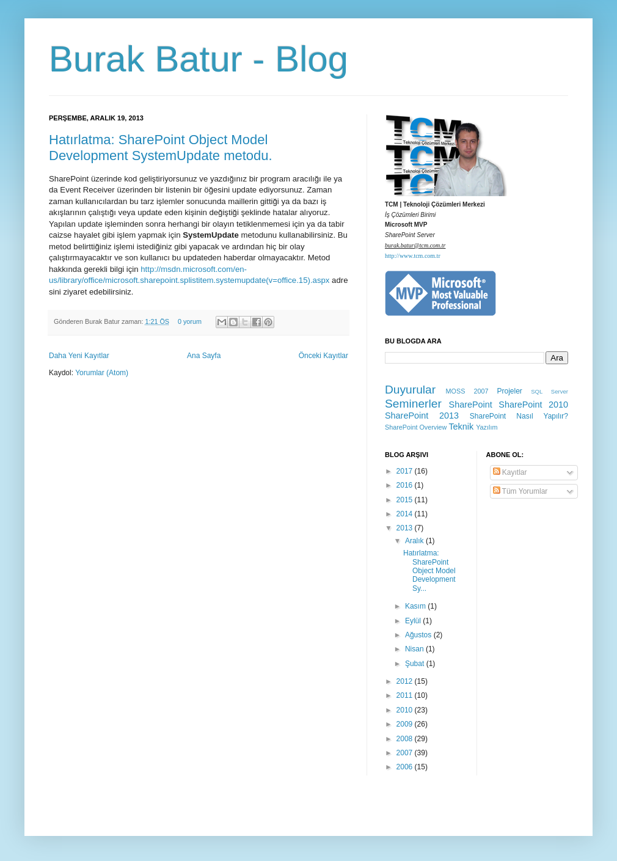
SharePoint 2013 (422, 415)
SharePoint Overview (416, 427)
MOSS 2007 (467, 391)
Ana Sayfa (204, 355)
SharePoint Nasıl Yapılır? (519, 416)
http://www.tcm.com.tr (412, 255)
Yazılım (486, 427)
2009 (405, 724)
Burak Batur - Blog (198, 58)
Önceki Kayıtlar (323, 355)
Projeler (509, 391)
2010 (405, 710)
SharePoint (470, 404)
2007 (405, 753)
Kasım (416, 606)
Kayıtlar (510, 472)
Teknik (460, 426)
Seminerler (413, 403)
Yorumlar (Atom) (101, 372)
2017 (405, 471)
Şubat (415, 663)
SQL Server (549, 391)
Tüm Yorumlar (520, 491)
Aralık (415, 541)
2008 (405, 739)
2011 (405, 695)
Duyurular (410, 389)
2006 (405, 767)
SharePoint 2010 (533, 404)
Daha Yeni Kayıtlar (79, 355)
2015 (405, 500)
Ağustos (419, 635)
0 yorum (190, 321)
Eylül (414, 621)
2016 (405, 485)
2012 (405, 681)
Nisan (415, 649)
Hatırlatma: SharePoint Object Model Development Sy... (429, 571)
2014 (405, 514)
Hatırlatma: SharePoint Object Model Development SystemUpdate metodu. (160, 147)
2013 (405, 528)
